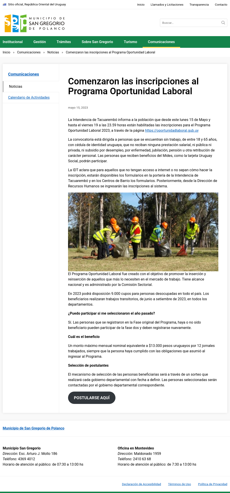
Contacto (221, 4)
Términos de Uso (179, 484)
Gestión (39, 42)
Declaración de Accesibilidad (141, 484)
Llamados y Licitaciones (167, 4)
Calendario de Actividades (29, 97)
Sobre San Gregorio (97, 42)
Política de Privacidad (212, 484)
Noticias (53, 52)
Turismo (130, 42)
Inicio (141, 4)
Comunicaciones (161, 42)
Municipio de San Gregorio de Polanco (33, 428)
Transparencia (199, 4)
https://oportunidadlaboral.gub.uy (172, 130)
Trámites (64, 42)
